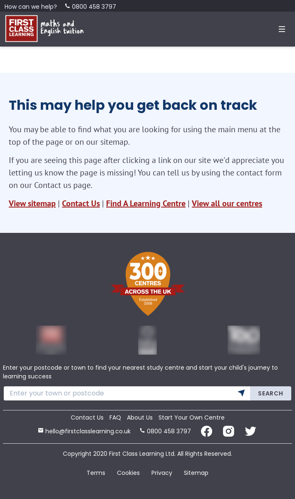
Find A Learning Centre (146, 203)
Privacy (161, 473)
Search (270, 393)
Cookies (128, 473)
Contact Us (81, 203)
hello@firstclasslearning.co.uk (84, 431)
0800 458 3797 (90, 6)
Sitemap (196, 473)
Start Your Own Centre (192, 417)
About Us (140, 417)
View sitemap (32, 203)
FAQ (115, 417)
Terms (96, 473)
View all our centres (227, 203)
